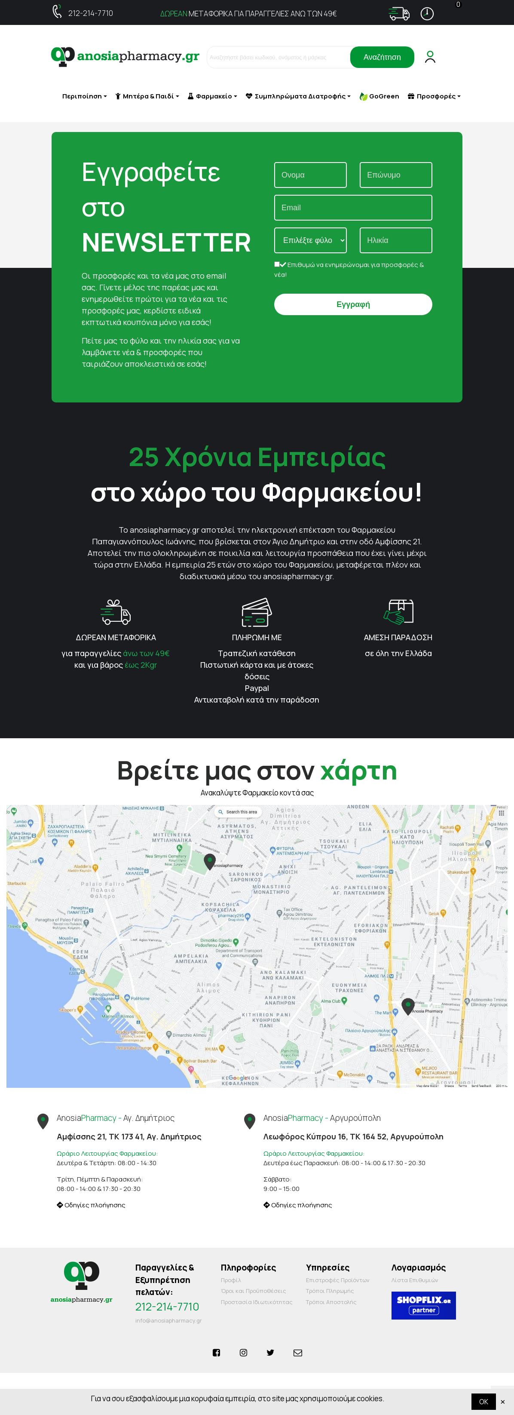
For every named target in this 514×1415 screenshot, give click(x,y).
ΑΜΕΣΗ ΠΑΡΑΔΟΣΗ (398, 637)
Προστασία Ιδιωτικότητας (257, 1302)
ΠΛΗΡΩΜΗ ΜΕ (257, 637)
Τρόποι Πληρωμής (330, 1291)
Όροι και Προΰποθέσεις (253, 1291)
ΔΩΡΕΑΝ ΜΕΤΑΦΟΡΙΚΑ (116, 637)
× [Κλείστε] (502, 1401)
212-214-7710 (90, 13)
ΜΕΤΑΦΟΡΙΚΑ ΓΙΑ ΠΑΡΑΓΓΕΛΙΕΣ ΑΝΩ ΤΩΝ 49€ (248, 13)
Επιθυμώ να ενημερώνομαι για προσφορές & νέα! (349, 269)
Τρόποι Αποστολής (331, 1302)
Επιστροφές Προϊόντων (338, 1280)
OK (483, 1401)
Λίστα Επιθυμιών (415, 1280)
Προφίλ (231, 1280)
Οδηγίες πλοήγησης (91, 1204)
